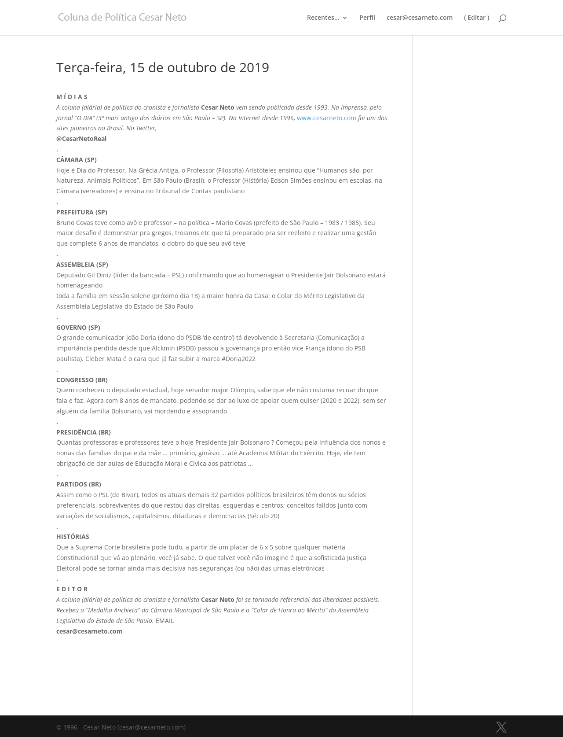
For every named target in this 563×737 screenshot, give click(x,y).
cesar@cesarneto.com (420, 18)
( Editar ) (476, 18)
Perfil (367, 18)
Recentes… (323, 18)
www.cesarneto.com (326, 118)
